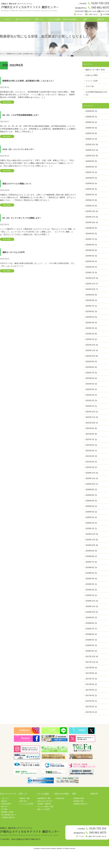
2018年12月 (90, 602)
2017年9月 (90, 668)
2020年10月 (90, 485)
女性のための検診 (69, 20)
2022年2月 (90, 401)
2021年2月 (90, 468)
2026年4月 (90, 123)
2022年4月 (90, 390)
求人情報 (105, 15)
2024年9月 (90, 229)
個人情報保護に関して (8, 815)
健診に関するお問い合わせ (96, 838)
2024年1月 (90, 273)
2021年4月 (90, 457)
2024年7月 (90, 240)
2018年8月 (90, 624)
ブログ (88, 87)
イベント (89, 82)
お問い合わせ (93, 15)
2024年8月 (90, 234)
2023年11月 (90, 285)
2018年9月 (90, 618)
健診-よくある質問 (43, 810)
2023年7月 (90, 307)
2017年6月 (90, 685)
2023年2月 (90, 335)
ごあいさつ (5, 799)
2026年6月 (90, 112)
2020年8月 (90, 496)
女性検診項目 (60, 799)
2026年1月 (90, 140)
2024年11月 (90, 218)
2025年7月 (90, 173)
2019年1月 (90, 596)
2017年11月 (90, 663)
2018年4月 (90, 646)
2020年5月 (90, 507)
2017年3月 (90, 702)
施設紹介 (4, 802)
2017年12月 (90, 657)
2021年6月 (90, 446)
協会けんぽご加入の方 (44, 802)
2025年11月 (90, 151)
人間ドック (38, 20)
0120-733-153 (99, 3)
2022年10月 (90, 357)
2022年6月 (90, 379)
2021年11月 (90, 418)
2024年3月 (90, 262)
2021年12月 (90, 413)
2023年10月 (90, 290)
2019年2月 (90, 591)
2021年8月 (90, 435)
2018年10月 (90, 613)
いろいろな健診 (54, 20)
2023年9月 (90, 296)
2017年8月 (90, 674)
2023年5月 (90, 318)
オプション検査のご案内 (45, 807)
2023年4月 (90, 323)
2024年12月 (90, 212)
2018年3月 (90, 652)
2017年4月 (90, 696)
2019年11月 (90, 541)
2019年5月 (90, 574)
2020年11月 (90, 479)
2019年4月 (90, 579)
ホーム (7, 20)
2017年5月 (90, 691)
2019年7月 (90, 563)
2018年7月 (90, 630)
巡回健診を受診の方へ (81, 805)
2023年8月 (90, 301)
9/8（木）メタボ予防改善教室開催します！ (26, 116)
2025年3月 (90, 195)
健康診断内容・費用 (44, 799)
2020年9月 (90, 490)
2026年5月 (90, 118)
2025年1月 (90, 207)
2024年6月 (90, 246)
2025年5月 (90, 184)
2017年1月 (90, 713)
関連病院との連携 (7, 813)
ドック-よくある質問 (26, 805)
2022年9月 (90, 362)
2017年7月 (90, 680)
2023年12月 (90, 279)
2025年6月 (90, 179)
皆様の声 (100, 20)
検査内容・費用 (24, 799)
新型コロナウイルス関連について (21, 185)
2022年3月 (90, 396)
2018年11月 (90, 607)
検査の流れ (23, 802)
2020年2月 (90, 524)
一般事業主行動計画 (7, 818)
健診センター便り (93, 71)
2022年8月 (90, 368)
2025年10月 (90, 157)
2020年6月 (90, 502)
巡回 (85, 20)
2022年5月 (90, 385)
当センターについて (23, 20)
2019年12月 (90, 535)
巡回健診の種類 (79, 799)
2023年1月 (90, 340)
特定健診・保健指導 (44, 805)
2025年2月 (90, 201)
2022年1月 (90, 407)
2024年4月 (90, 257)
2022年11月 (90, 351)
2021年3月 (90, 463)
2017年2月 (90, 707)
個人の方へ (5, 807)
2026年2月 (90, 134)
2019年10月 (90, 546)
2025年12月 (90, 145)
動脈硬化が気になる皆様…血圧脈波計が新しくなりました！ (36, 81)
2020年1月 (90, 529)
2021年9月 (90, 429)
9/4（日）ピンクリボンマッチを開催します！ (28, 220)
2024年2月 (90, 268)
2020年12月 (90, 474)
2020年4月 (90, 513)
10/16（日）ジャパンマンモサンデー (23, 151)
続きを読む (8, 103)
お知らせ (89, 76)
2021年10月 (90, 424)
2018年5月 (90, 641)
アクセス (80, 15)
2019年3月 (90, 585)
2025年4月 (90, 190)
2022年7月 (90, 374)
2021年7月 (90, 440)
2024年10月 (90, 223)
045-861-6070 (99, 8)
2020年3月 (90, 518)
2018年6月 (90, 635)
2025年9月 (90, 162)
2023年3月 (90, 329)
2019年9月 (90, 552)
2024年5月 (90, 251)
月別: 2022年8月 (62, 54)
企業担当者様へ (6, 805)
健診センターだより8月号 (17, 255)
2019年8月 (90, 557)
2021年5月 (90, 451)
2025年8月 (90, 168)
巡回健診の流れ (79, 802)
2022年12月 (90, 346)
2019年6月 (90, 568)
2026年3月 (90, 129)
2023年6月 (90, 312)
